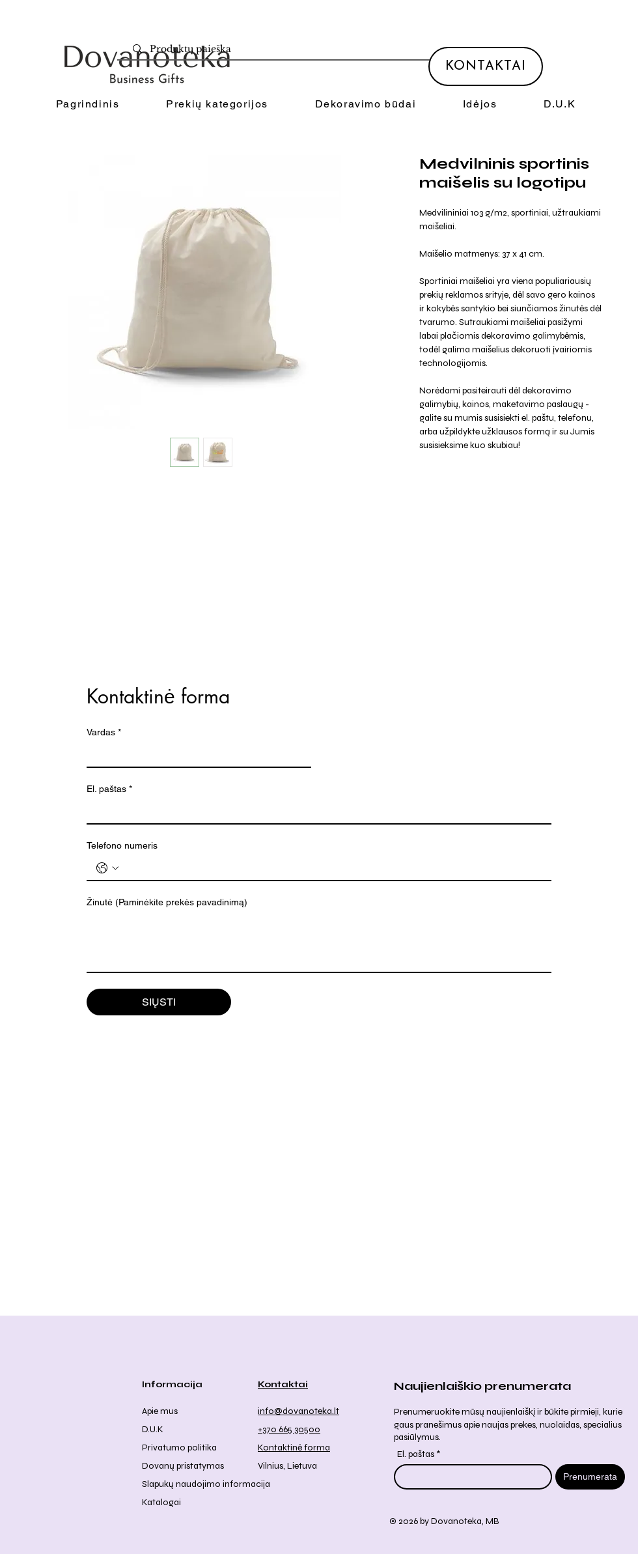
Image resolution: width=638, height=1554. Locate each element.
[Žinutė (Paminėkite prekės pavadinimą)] (319, 942)
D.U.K (152, 1429)
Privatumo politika (179, 1447)
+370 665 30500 (289, 1429)
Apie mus (160, 1411)
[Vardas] (195, 755)
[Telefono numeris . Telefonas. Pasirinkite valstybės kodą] (107, 868)
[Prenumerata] (590, 1477)
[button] (216, 104)
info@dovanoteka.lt (298, 1411)
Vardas (104, 732)
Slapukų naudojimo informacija (206, 1484)
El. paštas (109, 789)
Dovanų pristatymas (183, 1465)
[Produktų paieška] (325, 49)
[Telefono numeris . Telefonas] (332, 868)
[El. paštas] (315, 811)
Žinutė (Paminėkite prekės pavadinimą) (167, 902)
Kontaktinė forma (294, 1447)
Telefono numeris (122, 845)
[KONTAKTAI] (485, 66)
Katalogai (161, 1502)
